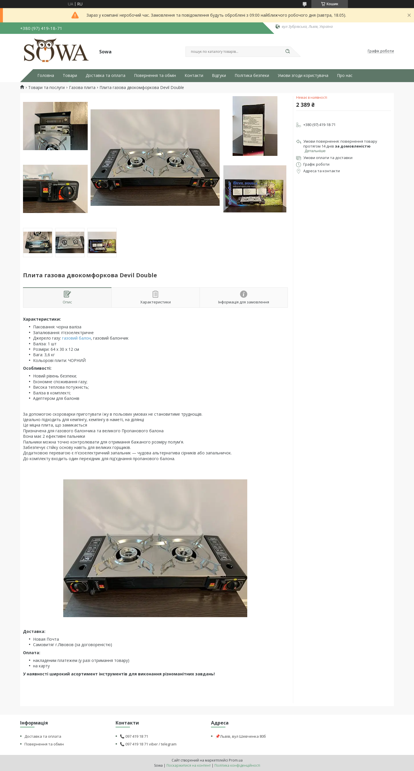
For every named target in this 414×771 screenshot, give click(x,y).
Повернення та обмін (155, 75)
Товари (70, 75)
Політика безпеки (252, 75)
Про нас (344, 75)
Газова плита (82, 87)
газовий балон (76, 338)
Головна (45, 75)
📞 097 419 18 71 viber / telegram (148, 744)
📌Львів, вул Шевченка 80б (240, 736)
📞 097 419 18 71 (134, 736)
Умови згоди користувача (303, 75)
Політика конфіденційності (237, 765)
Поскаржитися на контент (188, 765)
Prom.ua (236, 760)
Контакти (194, 75)
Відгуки (219, 75)
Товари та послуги (46, 87)
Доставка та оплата (105, 75)
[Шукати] (287, 52)
